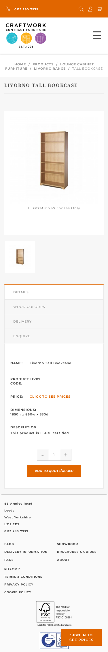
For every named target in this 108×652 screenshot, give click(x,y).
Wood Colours (29, 307)
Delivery (22, 321)
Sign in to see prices (81, 637)
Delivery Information (26, 552)
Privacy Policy (18, 584)
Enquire (21, 336)
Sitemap (12, 569)
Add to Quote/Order (54, 471)
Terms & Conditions (23, 577)
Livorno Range (50, 69)
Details (21, 292)
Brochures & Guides (76, 552)
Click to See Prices (50, 397)
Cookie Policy (17, 592)
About (63, 560)
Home (20, 64)
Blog (9, 544)
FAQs (9, 560)
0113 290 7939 (22, 9)
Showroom (68, 544)
